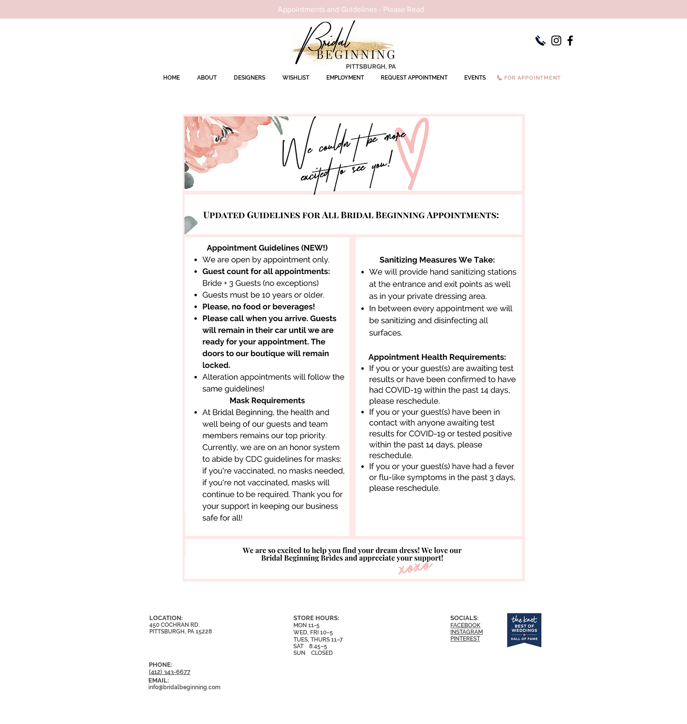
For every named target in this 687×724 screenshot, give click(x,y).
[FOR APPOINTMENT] (528, 78)
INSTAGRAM (466, 632)
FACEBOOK (465, 625)
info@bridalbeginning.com (184, 687)
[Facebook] (570, 40)
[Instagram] (556, 40)
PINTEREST (465, 638)
